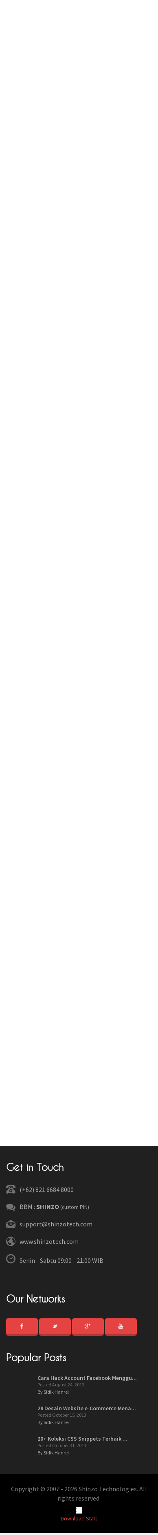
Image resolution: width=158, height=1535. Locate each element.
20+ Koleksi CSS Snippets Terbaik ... (82, 1438)
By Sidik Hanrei (53, 1392)
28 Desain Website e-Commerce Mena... (86, 1408)
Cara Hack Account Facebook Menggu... (87, 1378)
